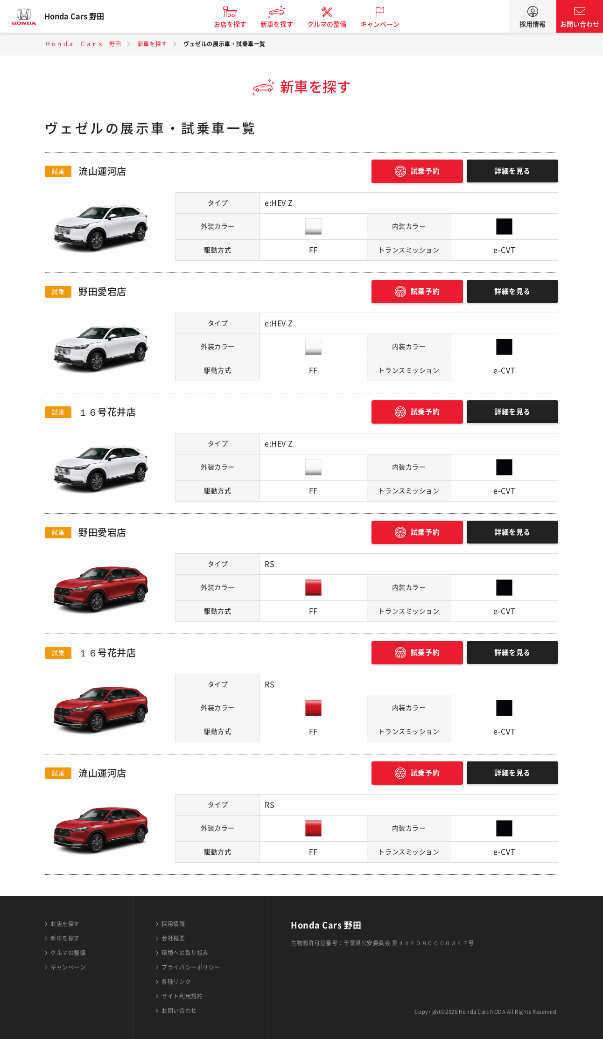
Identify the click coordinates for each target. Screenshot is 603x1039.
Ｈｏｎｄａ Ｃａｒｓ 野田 (83, 44)
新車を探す (284, 24)
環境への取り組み (184, 952)
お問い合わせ (579, 24)
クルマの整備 (334, 24)
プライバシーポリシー (190, 967)
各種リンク (176, 981)
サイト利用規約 (182, 996)
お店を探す (237, 24)
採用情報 (532, 24)
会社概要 (173, 938)
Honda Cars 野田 (81, 16)
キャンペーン (387, 24)
